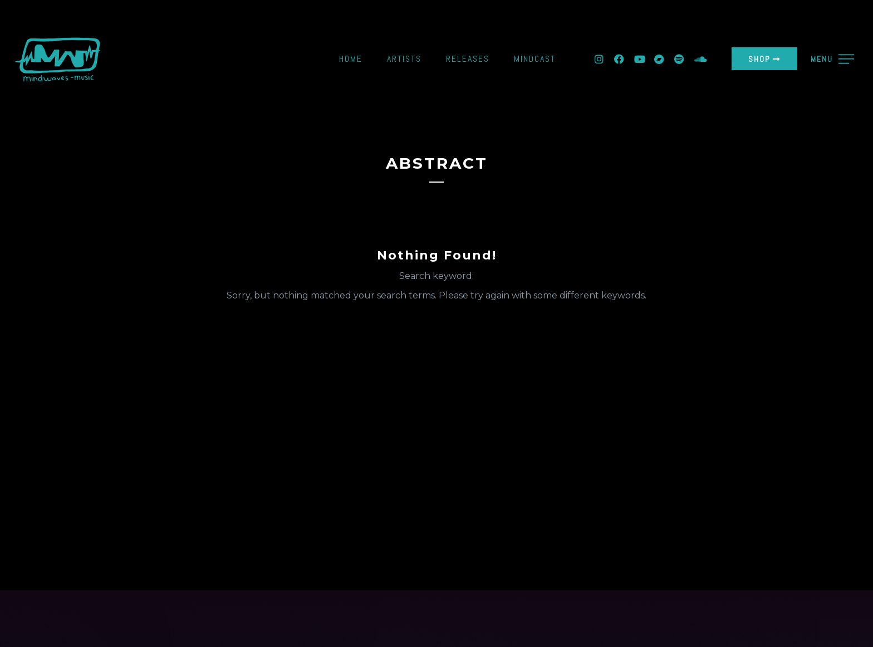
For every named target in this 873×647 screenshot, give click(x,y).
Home (350, 59)
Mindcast (535, 59)
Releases (467, 59)
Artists (404, 59)
